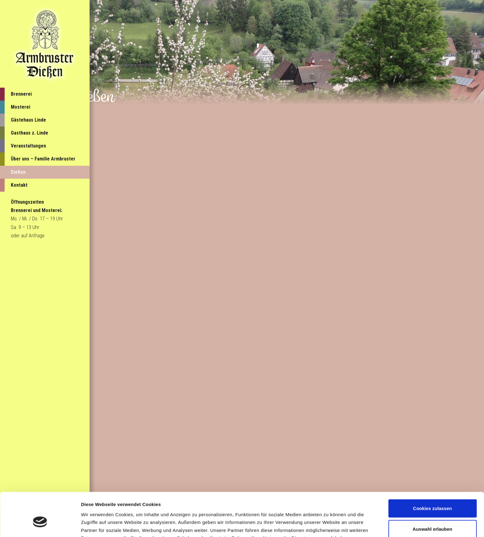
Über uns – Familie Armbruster (43, 159)
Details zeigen (328, 524)
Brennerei (21, 94)
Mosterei (20, 107)
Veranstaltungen (28, 146)
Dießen (18, 172)
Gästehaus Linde (28, 120)
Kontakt (19, 185)
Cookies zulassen (432, 474)
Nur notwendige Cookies (432, 515)
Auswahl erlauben (432, 495)
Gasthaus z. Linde (29, 133)
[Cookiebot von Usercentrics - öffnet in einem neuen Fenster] (40, 525)
